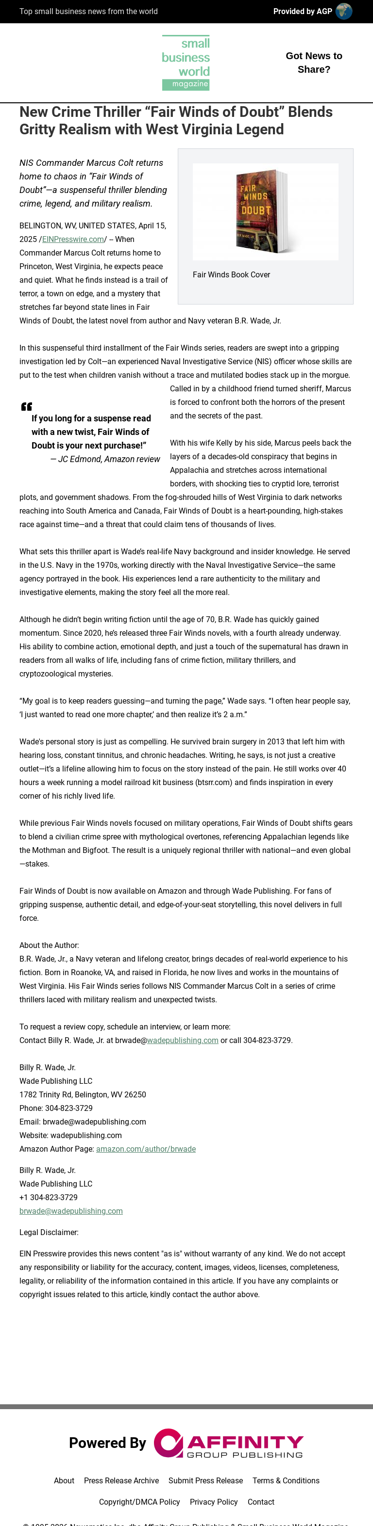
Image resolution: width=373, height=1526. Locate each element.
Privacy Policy (214, 1502)
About (64, 1480)
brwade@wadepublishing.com (71, 1211)
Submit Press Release (206, 1480)
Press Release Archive (121, 1480)
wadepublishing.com (183, 1040)
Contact (261, 1502)
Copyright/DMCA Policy (139, 1502)
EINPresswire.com (73, 239)
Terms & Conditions (286, 1480)
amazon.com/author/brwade (146, 1149)
